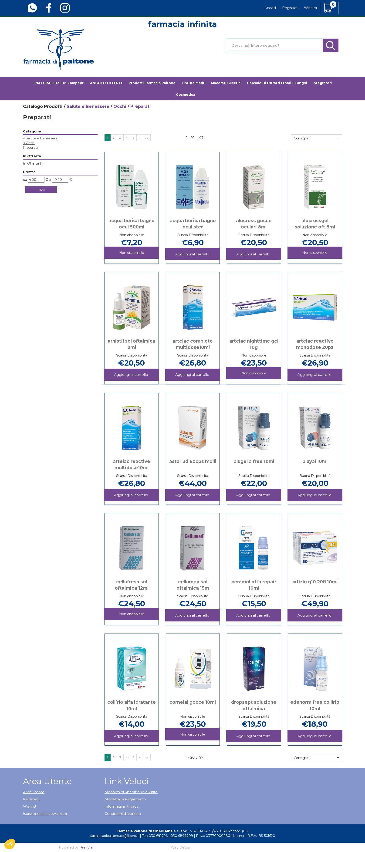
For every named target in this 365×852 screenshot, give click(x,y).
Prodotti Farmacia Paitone (152, 83)
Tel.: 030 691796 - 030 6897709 (167, 836)
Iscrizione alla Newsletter (45, 813)
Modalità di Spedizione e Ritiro (131, 792)
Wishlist (310, 8)
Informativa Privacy (121, 806)
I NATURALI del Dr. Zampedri (59, 83)
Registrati (290, 8)
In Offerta (33, 163)
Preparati (30, 147)
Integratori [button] (322, 83)
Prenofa (86, 847)
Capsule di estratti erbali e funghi (277, 83)
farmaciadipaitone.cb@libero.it (114, 836)
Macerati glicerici (226, 83)
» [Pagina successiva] (139, 137)
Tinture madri (193, 83)
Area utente (33, 792)
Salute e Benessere (88, 106)
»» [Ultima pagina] (146, 137)
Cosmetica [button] (185, 94)
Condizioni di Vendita (123, 813)
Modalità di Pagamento (125, 799)
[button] (316, 138)
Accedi (270, 8)
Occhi (119, 106)
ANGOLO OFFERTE (106, 83)
